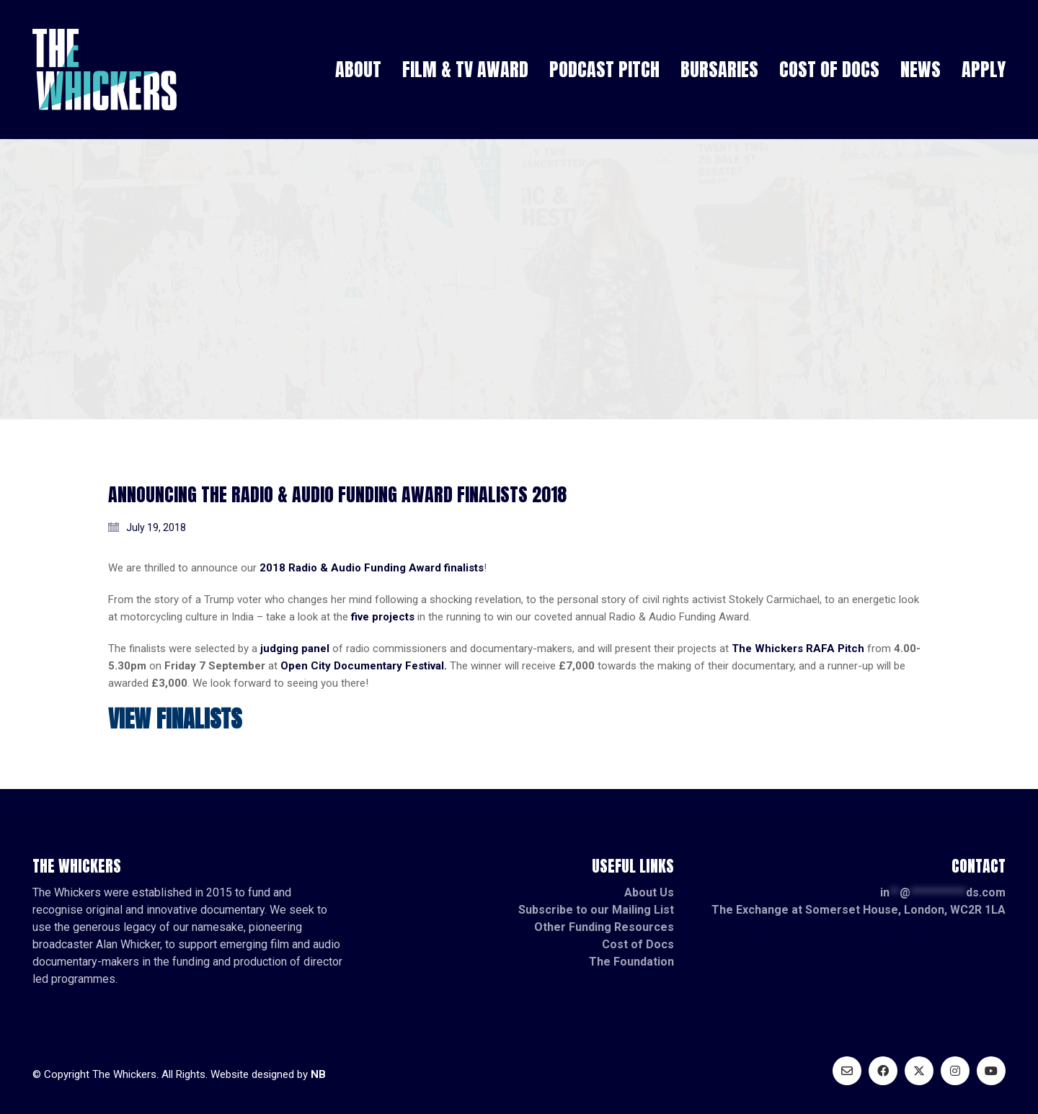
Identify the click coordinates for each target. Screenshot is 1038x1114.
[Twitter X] (919, 1070)
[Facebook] (883, 1070)
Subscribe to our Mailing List (596, 910)
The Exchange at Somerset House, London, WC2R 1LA (858, 910)
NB (318, 1074)
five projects (382, 616)
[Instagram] (955, 1070)
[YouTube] (991, 1070)
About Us (649, 892)
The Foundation (631, 961)
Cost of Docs (638, 944)
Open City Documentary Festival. (363, 665)
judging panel (294, 648)
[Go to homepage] (104, 69)
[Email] (847, 1070)
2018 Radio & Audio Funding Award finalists (372, 567)
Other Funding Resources (604, 927)
